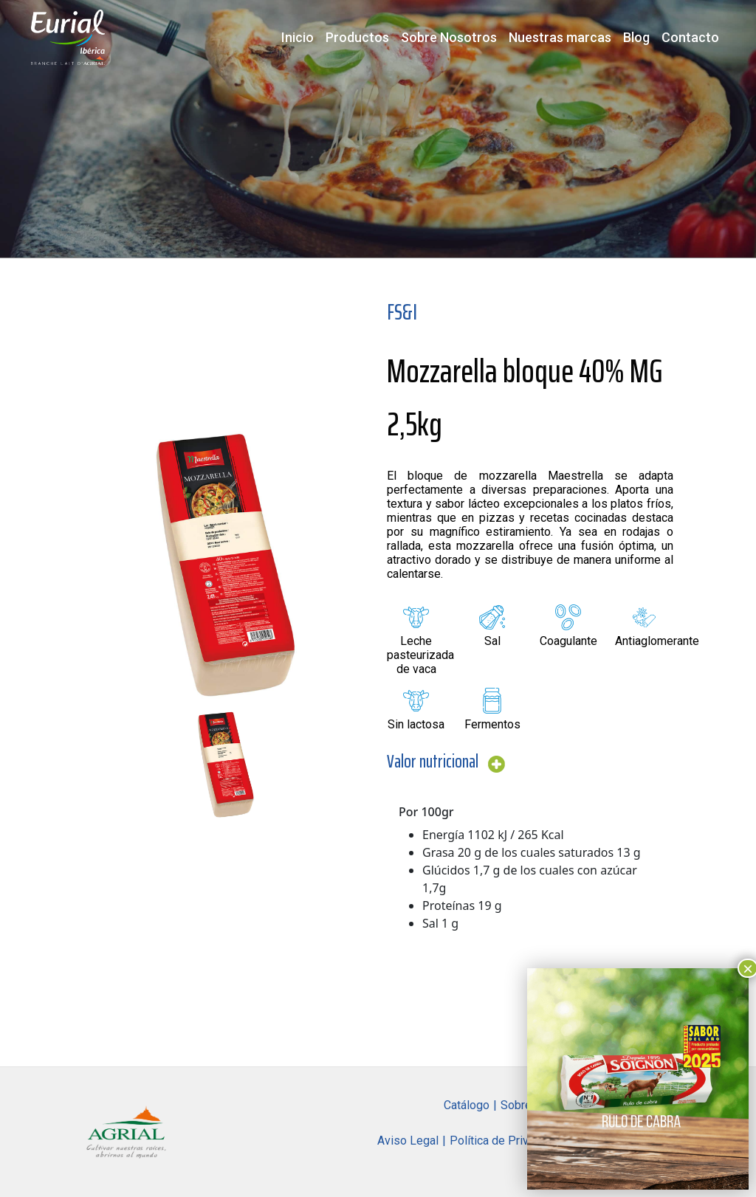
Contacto (690, 37)
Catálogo (466, 1105)
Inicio (297, 37)
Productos (357, 37)
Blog (636, 37)
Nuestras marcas (560, 37)
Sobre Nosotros (449, 37)
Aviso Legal (408, 1141)
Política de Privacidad (506, 1141)
